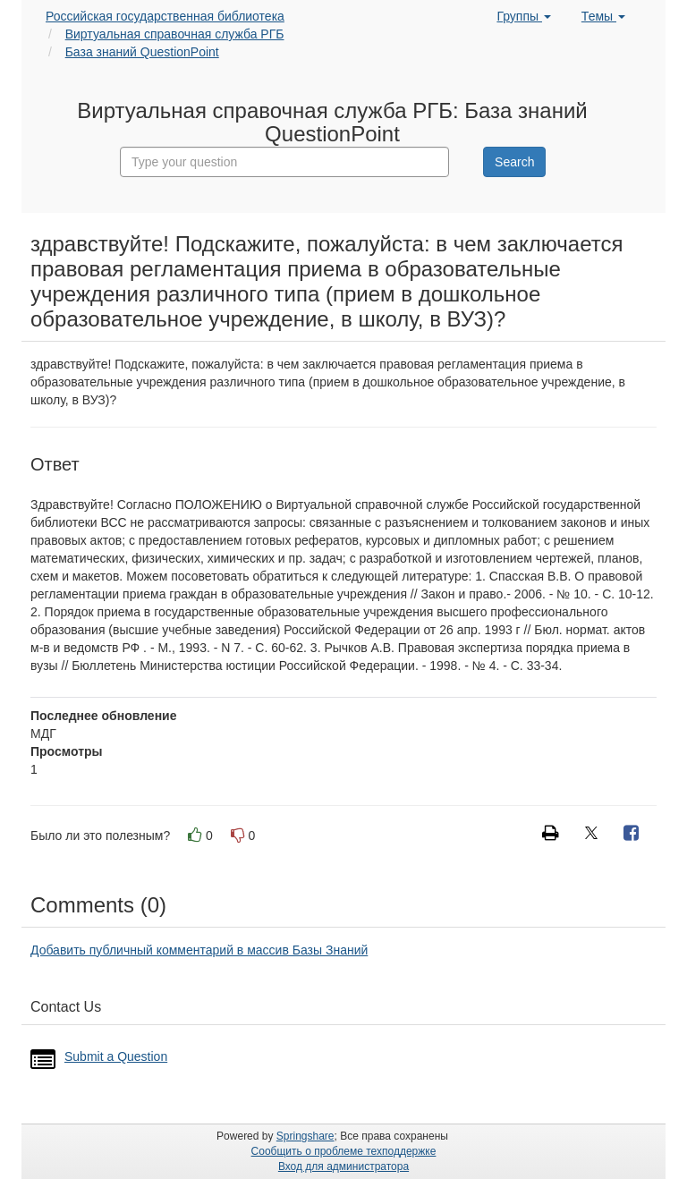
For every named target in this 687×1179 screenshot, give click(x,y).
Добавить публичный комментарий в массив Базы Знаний (199, 950)
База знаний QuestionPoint (142, 52)
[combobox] (284, 162)
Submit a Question (115, 1056)
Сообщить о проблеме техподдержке (344, 1151)
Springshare (305, 1136)
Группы (523, 16)
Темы (603, 16)
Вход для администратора (343, 1166)
